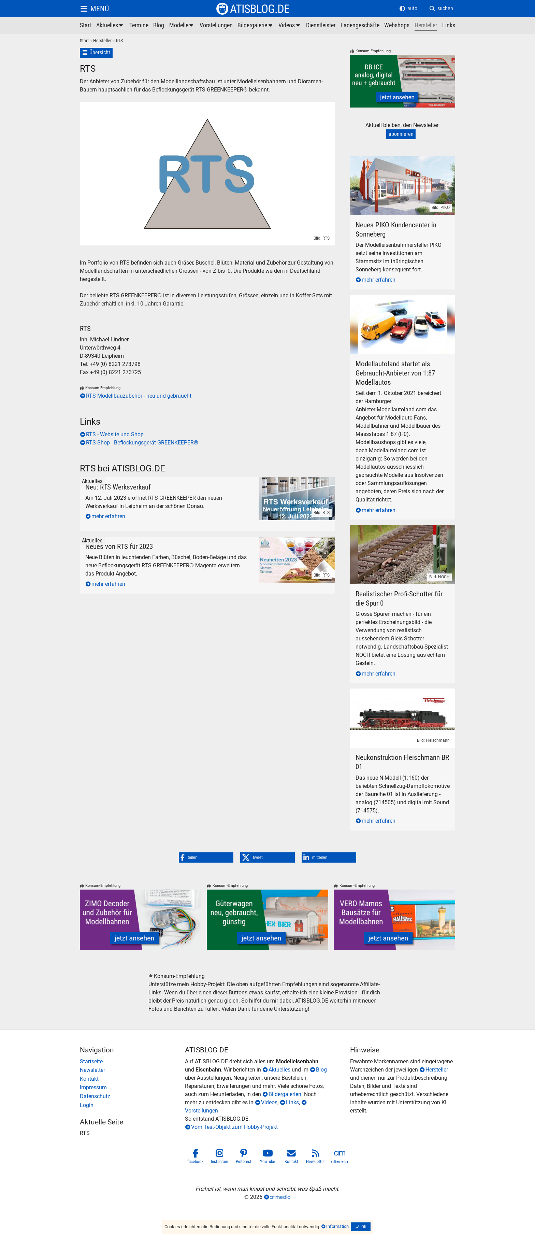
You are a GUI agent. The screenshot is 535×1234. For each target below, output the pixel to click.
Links (292, 1102)
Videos (269, 1102)
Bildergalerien (285, 1094)
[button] (206, 857)
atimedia (280, 1197)
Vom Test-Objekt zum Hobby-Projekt (234, 1127)
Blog (321, 1069)
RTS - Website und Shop (115, 434)
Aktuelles (279, 1069)
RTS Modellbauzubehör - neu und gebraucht (138, 396)
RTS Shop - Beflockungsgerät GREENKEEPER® (142, 442)
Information (337, 1226)
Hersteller (436, 1069)
